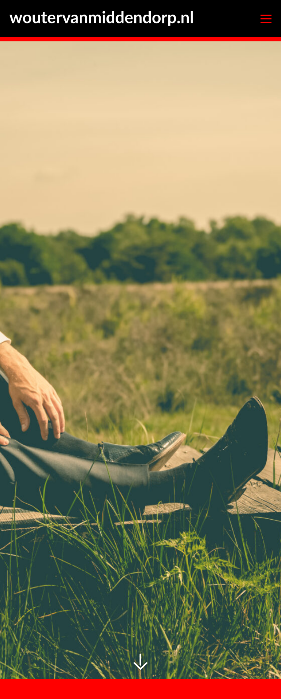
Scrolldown (141, 662)
